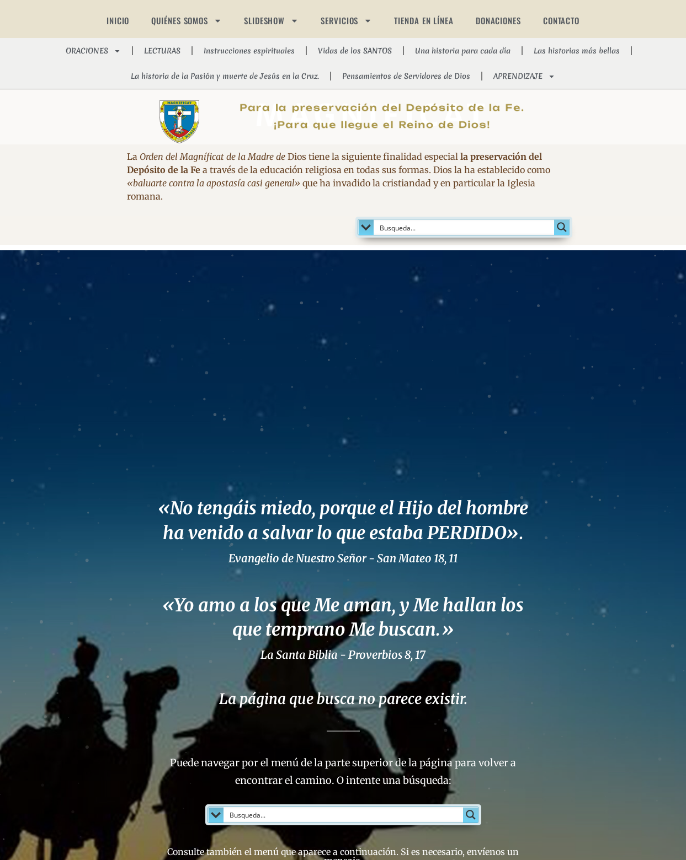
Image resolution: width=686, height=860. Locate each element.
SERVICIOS (346, 20)
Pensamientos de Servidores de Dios (406, 76)
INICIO (118, 20)
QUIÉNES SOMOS (186, 20)
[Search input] (464, 227)
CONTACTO (561, 20)
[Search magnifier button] (562, 227)
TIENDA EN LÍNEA (424, 20)
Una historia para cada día (462, 51)
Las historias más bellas (577, 51)
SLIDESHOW (271, 20)
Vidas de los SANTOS (355, 51)
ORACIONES (93, 51)
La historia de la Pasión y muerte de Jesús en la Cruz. (225, 76)
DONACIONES (498, 20)
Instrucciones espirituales (249, 51)
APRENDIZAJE (524, 76)
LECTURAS (162, 51)
